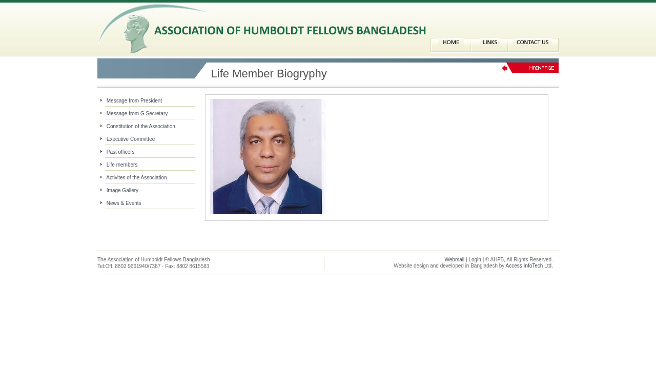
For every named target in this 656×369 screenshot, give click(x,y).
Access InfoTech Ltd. (529, 266)
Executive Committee (131, 139)
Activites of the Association (136, 177)
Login (474, 259)
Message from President (134, 101)
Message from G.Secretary (137, 113)
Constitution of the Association (141, 126)
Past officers (121, 152)
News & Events (124, 203)
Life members (122, 165)
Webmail (455, 259)
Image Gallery (122, 190)
